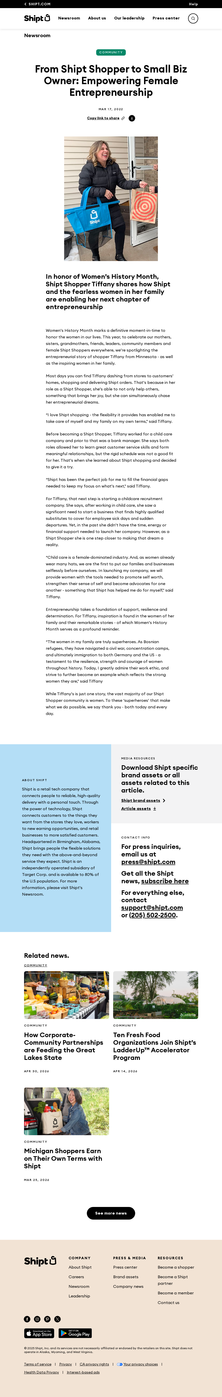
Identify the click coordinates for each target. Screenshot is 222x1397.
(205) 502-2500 (152, 915)
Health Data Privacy (41, 1372)
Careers (76, 1277)
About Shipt (80, 1267)
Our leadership (129, 18)
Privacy (65, 1364)
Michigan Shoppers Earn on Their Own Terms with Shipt (63, 1159)
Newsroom (69, 18)
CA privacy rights (94, 1364)
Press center (166, 18)
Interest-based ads (83, 1372)
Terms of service (37, 1364)
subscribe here (165, 881)
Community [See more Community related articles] (111, 52)
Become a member (176, 1293)
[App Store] (39, 1333)
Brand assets (125, 1277)
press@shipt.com (148, 862)
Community (35, 965)
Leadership (79, 1296)
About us (97, 18)
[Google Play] (75, 1333)
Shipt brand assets (140, 801)
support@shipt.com (152, 907)
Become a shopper (176, 1267)
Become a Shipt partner (173, 1280)
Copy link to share (106, 118)
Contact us (168, 1303)
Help (193, 4)
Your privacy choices (137, 1364)
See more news (111, 1213)
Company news (128, 1287)
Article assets (136, 809)
